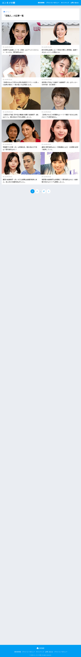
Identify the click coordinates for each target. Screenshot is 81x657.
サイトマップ (65, 2)
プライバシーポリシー (52, 2)
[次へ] (48, 191)
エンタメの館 (8, 3)
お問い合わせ (75, 2)
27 (44, 191)
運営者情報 (41, 2)
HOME (40, 648)
